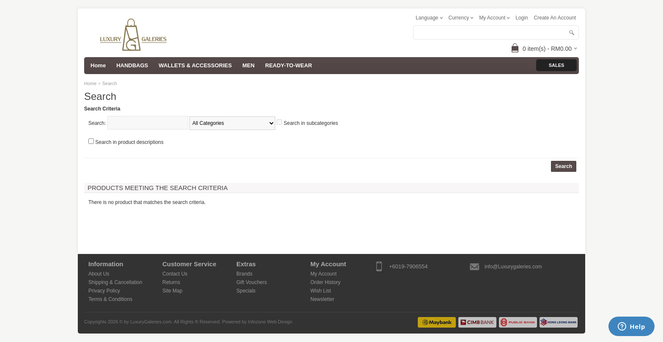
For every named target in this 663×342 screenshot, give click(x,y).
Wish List (320, 291)
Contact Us (174, 274)
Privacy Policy (104, 291)
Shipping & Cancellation (115, 282)
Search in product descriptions (129, 142)
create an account (555, 18)
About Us (98, 274)
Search (109, 83)
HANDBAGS (132, 65)
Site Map (172, 291)
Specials (245, 291)
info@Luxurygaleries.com (513, 267)
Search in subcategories (311, 123)
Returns (171, 282)
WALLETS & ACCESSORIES (195, 65)
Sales (556, 65)
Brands (244, 274)
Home (90, 83)
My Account (323, 274)
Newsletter (322, 299)
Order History (325, 282)
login (521, 18)
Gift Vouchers (251, 282)
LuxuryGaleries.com (151, 321)
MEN (248, 65)
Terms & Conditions (110, 299)
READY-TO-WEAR (288, 65)
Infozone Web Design (270, 321)
